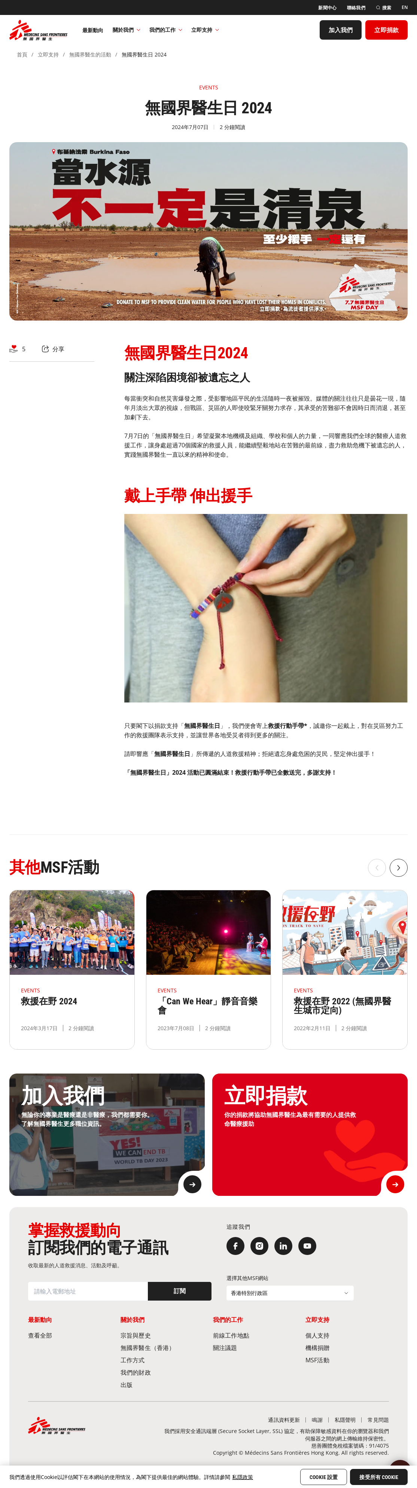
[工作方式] (162, 1360)
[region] (208, 1477)
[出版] (162, 1384)
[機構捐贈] (347, 1347)
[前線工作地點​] (254, 1335)
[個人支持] (347, 1335)
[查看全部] (70, 1335)
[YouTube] (307, 1246)
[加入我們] (341, 30)
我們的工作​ (165, 29)
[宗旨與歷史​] (162, 1335)
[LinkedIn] (283, 1246)
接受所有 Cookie (378, 1477)
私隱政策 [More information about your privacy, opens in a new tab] (242, 1477)
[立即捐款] (386, 30)
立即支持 (205, 29)
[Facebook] (235, 1246)
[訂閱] (179, 1291)
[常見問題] (378, 1420)
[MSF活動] (347, 1360)
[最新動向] (93, 30)
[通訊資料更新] (284, 1420)
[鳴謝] (317, 1420)
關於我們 (126, 29)
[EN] (405, 7)
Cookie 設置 (324, 1477)
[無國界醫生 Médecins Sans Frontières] (38, 29)
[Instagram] (259, 1246)
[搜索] (383, 7)
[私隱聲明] (345, 1420)
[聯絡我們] (356, 7)
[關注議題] (254, 1347)
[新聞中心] (327, 7)
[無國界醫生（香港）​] (162, 1347)
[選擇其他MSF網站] (290, 1293)
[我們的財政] (162, 1372)
